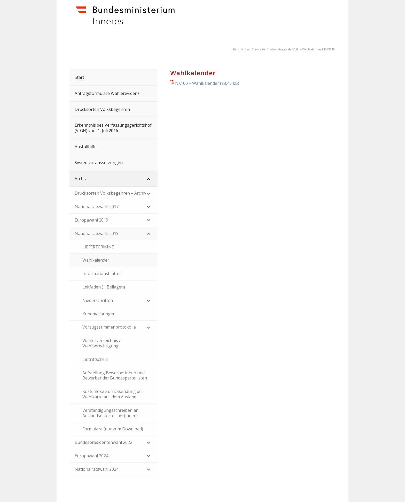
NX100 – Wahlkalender (197, 83)
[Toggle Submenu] (148, 179)
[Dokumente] (146, 21)
